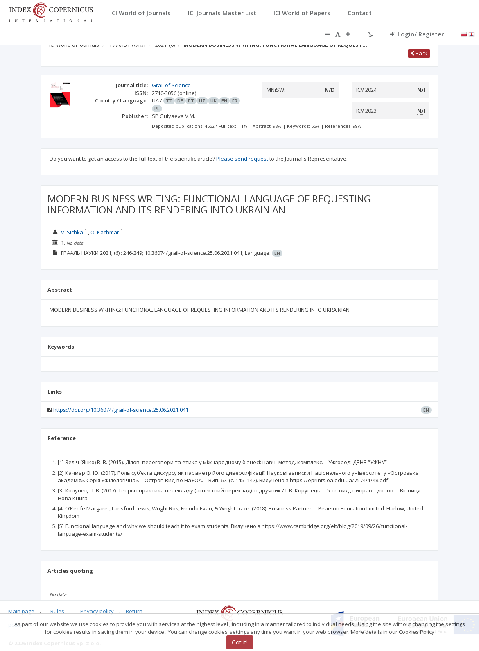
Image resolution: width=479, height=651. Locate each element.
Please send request (242, 158)
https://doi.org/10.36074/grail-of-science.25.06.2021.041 (120, 409)
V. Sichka (72, 232)
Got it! (240, 642)
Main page (21, 611)
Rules (57, 611)
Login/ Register (417, 34)
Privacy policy (97, 611)
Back (419, 53)
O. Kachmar (105, 232)
